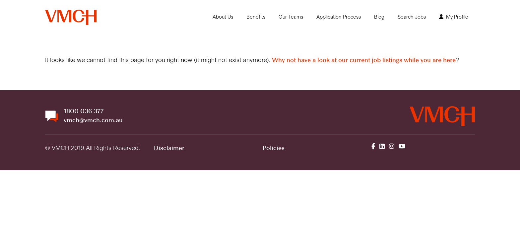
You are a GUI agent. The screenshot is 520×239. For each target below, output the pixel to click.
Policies (274, 148)
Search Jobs (412, 17)
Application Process (338, 17)
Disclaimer (169, 148)
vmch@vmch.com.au (93, 120)
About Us (223, 17)
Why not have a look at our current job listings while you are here (364, 60)
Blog (379, 17)
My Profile (453, 17)
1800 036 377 (83, 112)
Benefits (255, 17)
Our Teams (291, 17)
